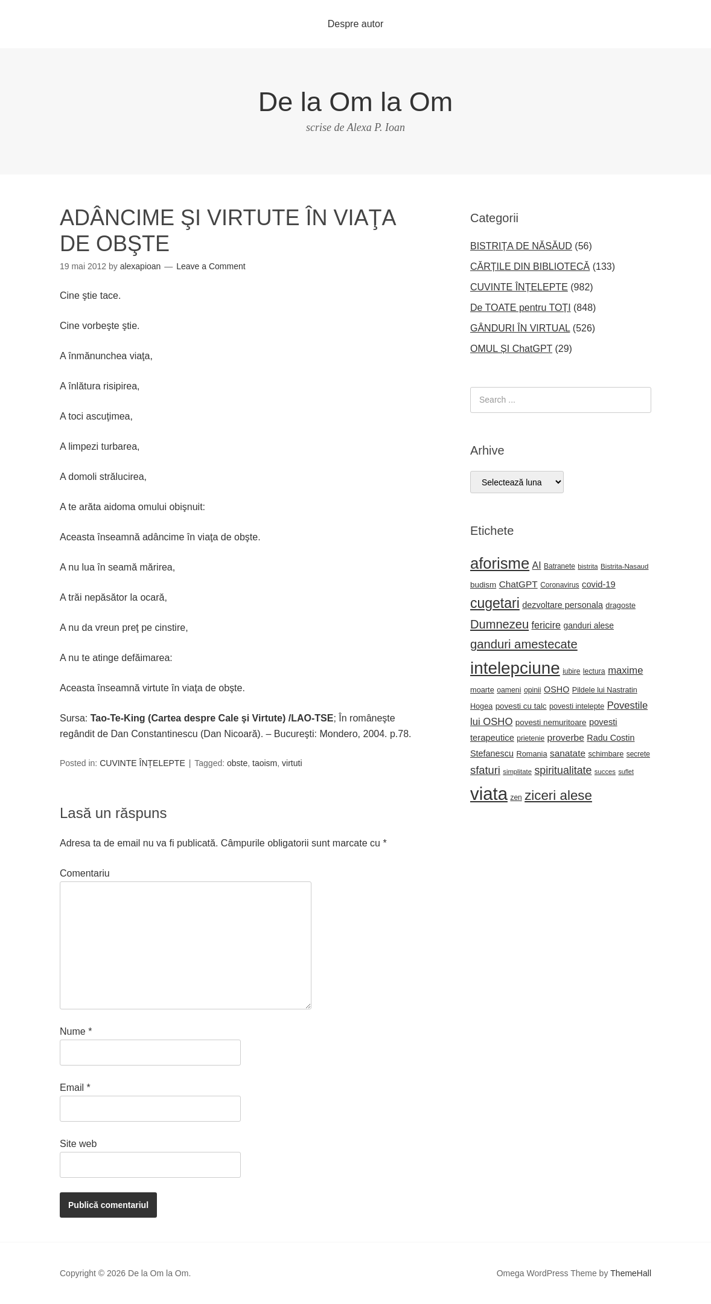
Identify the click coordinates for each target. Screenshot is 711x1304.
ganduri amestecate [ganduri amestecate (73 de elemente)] (524, 644)
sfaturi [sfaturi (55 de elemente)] (485, 770)
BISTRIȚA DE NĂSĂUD (521, 246)
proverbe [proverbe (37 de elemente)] (565, 737)
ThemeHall (630, 1273)
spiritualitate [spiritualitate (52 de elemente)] (562, 770)
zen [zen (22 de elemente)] (515, 797)
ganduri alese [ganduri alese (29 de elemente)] (589, 625)
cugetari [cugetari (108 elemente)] (495, 603)
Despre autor (356, 24)
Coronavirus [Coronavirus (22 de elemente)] (559, 585)
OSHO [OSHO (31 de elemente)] (556, 689)
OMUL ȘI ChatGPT (511, 349)
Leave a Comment (210, 266)
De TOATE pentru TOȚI (520, 307)
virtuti (292, 763)
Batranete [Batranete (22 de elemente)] (559, 566)
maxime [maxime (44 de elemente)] (625, 670)
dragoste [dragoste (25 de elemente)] (620, 605)
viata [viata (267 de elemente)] (489, 794)
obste (237, 763)
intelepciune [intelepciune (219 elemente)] (515, 668)
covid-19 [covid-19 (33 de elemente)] (599, 584)
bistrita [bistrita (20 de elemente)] (588, 566)
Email (75, 1087)
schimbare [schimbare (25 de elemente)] (605, 753)
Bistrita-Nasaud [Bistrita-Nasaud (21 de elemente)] (624, 566)
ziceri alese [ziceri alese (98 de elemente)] (558, 795)
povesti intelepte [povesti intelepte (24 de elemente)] (576, 706)
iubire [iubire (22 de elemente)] (571, 671)
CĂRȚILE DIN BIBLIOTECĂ (530, 266)
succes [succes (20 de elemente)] (605, 771)
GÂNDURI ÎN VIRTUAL (520, 328)
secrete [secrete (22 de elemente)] (638, 754)
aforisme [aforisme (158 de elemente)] (499, 563)
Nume (76, 1031)
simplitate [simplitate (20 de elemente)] (517, 771)
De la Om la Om (355, 101)
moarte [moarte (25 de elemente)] (482, 689)
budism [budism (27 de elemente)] (483, 584)
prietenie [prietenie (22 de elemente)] (530, 738)
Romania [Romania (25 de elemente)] (531, 753)
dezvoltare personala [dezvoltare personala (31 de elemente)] (562, 605)
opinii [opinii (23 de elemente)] (532, 690)
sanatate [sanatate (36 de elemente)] (567, 753)
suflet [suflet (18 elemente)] (625, 771)
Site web (78, 1144)
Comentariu (85, 873)
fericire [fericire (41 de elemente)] (546, 624)
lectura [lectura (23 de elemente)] (594, 671)
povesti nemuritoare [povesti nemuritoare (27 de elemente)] (551, 722)
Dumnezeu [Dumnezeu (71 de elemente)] (499, 624)
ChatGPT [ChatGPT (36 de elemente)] (518, 584)
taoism (264, 763)
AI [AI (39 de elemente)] (536, 565)
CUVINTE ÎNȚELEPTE (142, 763)
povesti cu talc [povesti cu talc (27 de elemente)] (521, 706)
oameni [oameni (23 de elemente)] (509, 690)
